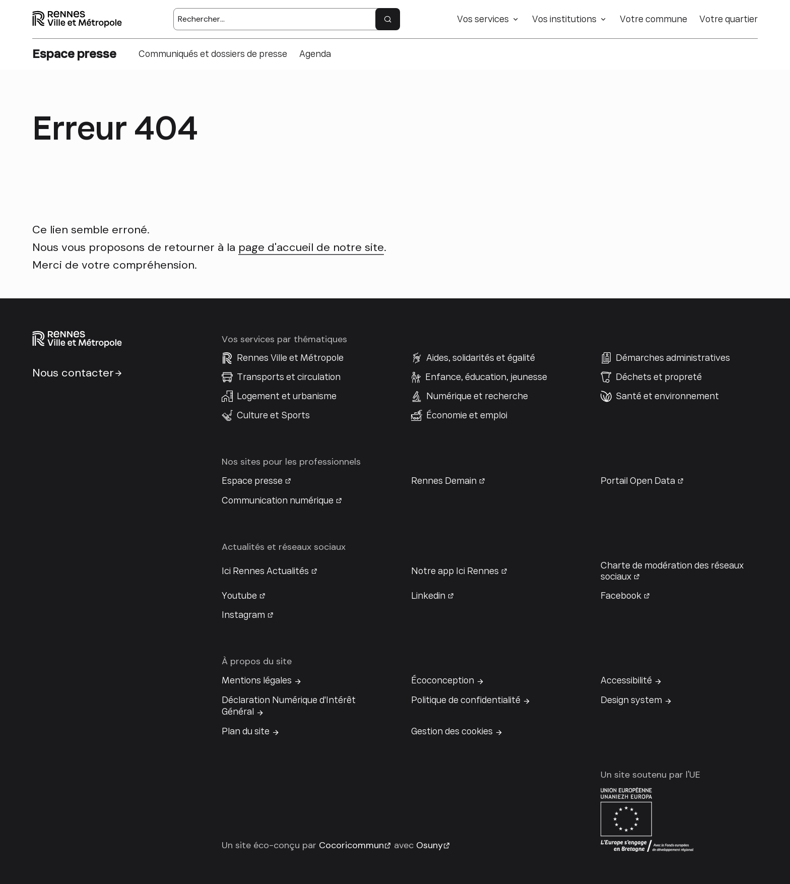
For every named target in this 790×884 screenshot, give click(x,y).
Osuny (429, 845)
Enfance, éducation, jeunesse (486, 377)
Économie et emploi (466, 415)
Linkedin (428, 596)
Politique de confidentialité (465, 700)
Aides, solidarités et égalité (480, 358)
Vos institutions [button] (564, 19)
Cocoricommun (351, 845)
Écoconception (442, 680)
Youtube (239, 596)
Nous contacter (73, 372)
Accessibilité (626, 680)
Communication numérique (278, 500)
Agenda (315, 54)
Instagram (243, 615)
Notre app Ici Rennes (455, 571)
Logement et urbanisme (287, 396)
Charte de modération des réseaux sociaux (672, 571)
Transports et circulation (289, 377)
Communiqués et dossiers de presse (213, 54)
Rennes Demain (444, 481)
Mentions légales (257, 680)
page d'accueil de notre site (311, 247)
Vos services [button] (483, 19)
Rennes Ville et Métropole (290, 358)
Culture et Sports (273, 415)
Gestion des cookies (452, 731)
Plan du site (246, 731)
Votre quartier (728, 19)
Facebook (621, 596)
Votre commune (653, 19)
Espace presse (252, 481)
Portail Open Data (638, 481)
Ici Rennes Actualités (265, 571)
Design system (631, 700)
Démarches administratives (673, 358)
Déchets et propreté (659, 377)
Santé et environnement (667, 396)
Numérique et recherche (477, 396)
